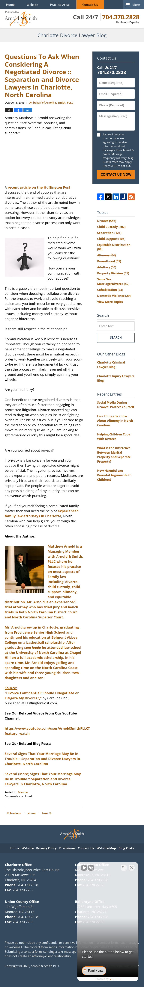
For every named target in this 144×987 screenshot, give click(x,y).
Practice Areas (60, 5)
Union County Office (22, 901)
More (136, 5)
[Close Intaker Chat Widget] (132, 867)
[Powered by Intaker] (112, 979)
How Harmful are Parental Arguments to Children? (114, 475)
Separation (109, 233)
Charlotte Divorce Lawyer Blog (21, 18)
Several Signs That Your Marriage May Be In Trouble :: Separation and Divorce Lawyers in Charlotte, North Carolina (42, 758)
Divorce (23, 792)
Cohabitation (110, 290)
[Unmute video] (78, 867)
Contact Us (90, 5)
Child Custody (111, 227)
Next (46, 812)
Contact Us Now (116, 174)
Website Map (106, 848)
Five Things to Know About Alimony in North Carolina (115, 420)
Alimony (106, 255)
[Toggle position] (124, 867)
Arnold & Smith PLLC (45, 966)
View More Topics (110, 302)
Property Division (113, 273)
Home (10, 5)
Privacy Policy (46, 848)
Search (116, 337)
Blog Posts (126, 848)
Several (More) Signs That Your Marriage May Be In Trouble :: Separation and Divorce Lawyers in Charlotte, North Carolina (43, 779)
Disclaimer (67, 848)
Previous (14, 812)
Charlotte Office (18, 864)
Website (32, 5)
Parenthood (109, 261)
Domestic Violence (113, 296)
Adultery (106, 267)
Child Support (111, 239)
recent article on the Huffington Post (39, 187)
